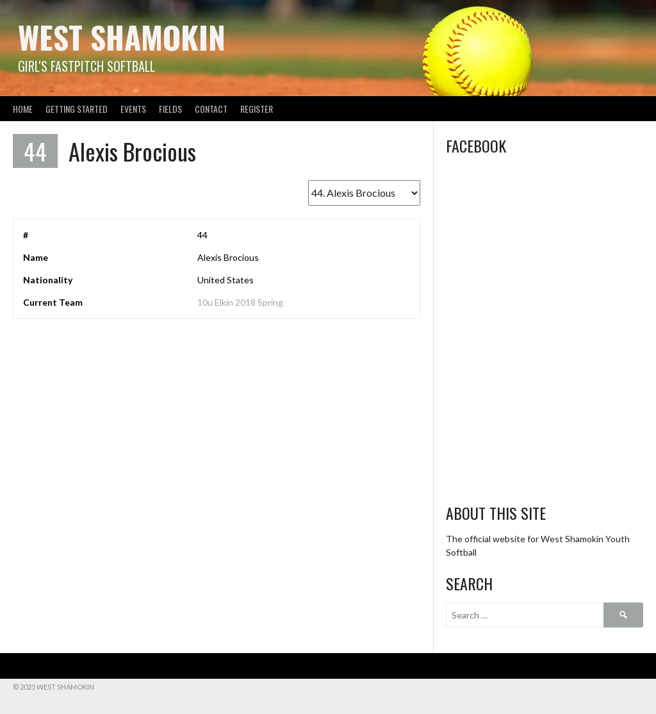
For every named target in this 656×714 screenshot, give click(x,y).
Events (133, 108)
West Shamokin (122, 37)
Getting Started (76, 108)
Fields (170, 108)
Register (256, 108)
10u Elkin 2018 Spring (240, 302)
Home (23, 108)
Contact (211, 108)
